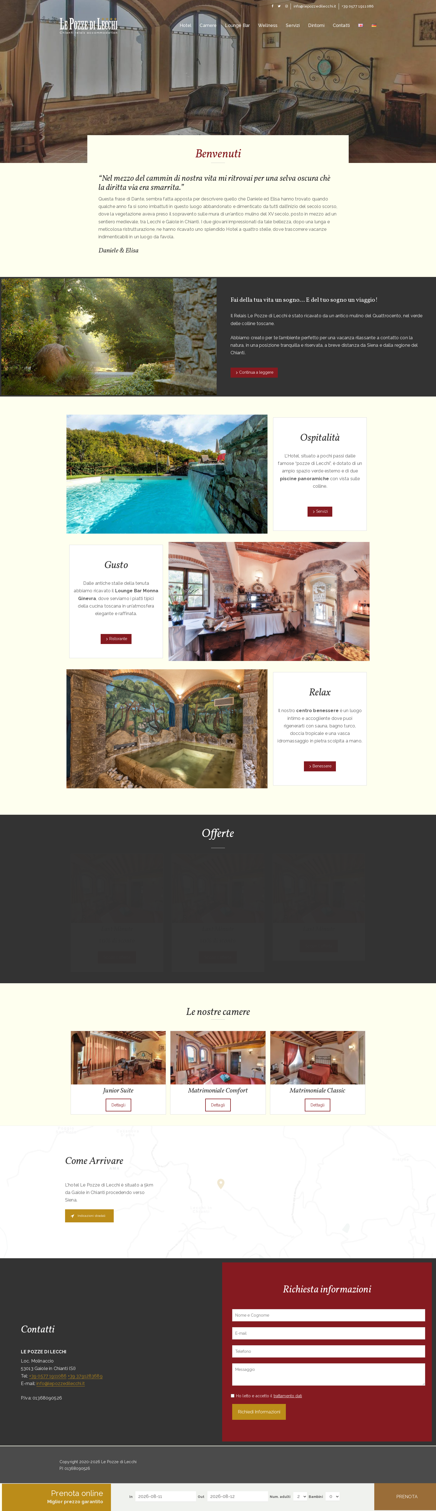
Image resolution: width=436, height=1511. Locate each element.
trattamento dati (288, 1396)
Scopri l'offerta (116, 957)
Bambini (316, 1497)
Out (201, 1497)
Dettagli (118, 1105)
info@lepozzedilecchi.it (60, 1383)
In (131, 1497)
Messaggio (328, 1374)
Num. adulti (280, 1497)
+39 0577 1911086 (48, 1376)
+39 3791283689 (85, 1376)
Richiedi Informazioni (259, 1412)
